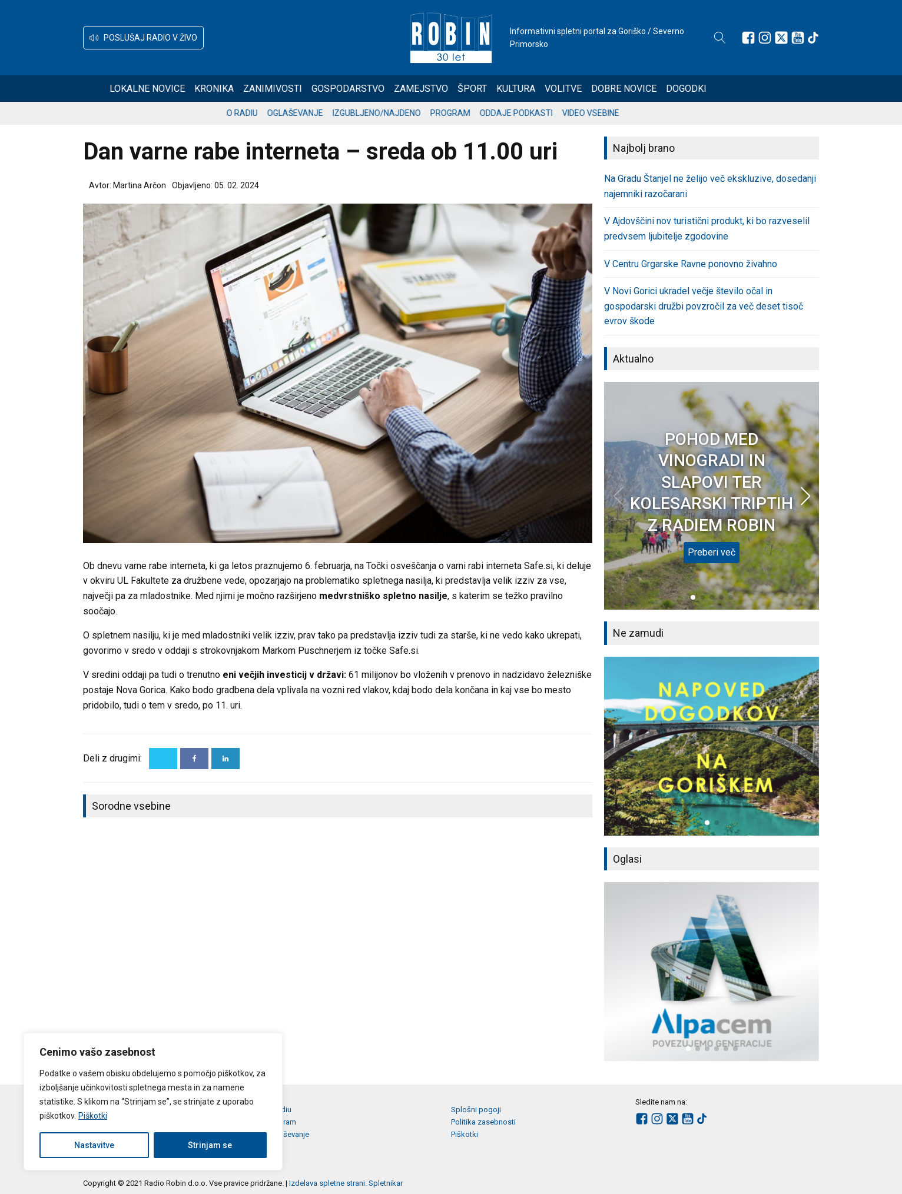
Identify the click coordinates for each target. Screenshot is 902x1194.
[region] (153, 1101)
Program (479, 113)
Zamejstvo (464, 88)
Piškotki (92, 1115)
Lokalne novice (190, 88)
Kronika (257, 88)
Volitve (606, 88)
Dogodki (729, 88)
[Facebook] (194, 758)
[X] (163, 758)
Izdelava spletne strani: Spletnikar (346, 1183)
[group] (711, 746)
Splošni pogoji (476, 1109)
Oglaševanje (323, 113)
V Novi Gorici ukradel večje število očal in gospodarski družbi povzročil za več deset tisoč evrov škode (703, 306)
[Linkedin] (225, 758)
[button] (143, 37)
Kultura (558, 88)
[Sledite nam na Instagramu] (765, 38)
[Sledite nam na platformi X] (781, 38)
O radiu (270, 113)
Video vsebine (619, 113)
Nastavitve (94, 1145)
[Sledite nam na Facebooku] (748, 38)
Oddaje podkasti (544, 113)
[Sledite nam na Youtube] (798, 38)
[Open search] (720, 37)
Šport (515, 88)
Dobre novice (666, 88)
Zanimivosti (315, 88)
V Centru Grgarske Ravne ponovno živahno (690, 264)
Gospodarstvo (390, 88)
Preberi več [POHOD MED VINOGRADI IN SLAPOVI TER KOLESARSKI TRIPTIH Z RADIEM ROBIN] (711, 552)
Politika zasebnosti (483, 1121)
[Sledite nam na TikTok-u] (813, 38)
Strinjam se (210, 1145)
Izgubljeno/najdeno (405, 113)
